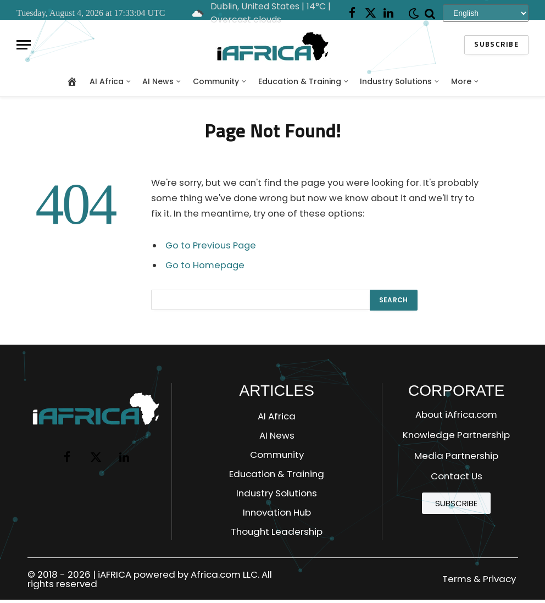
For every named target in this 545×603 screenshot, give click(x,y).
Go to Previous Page (210, 245)
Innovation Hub (277, 512)
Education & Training (299, 81)
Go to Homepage (204, 265)
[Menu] (23, 44)
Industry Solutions (396, 81)
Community (216, 81)
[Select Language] (486, 12)
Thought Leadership (276, 531)
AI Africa (107, 81)
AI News (158, 81)
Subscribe (496, 44)
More (461, 81)
